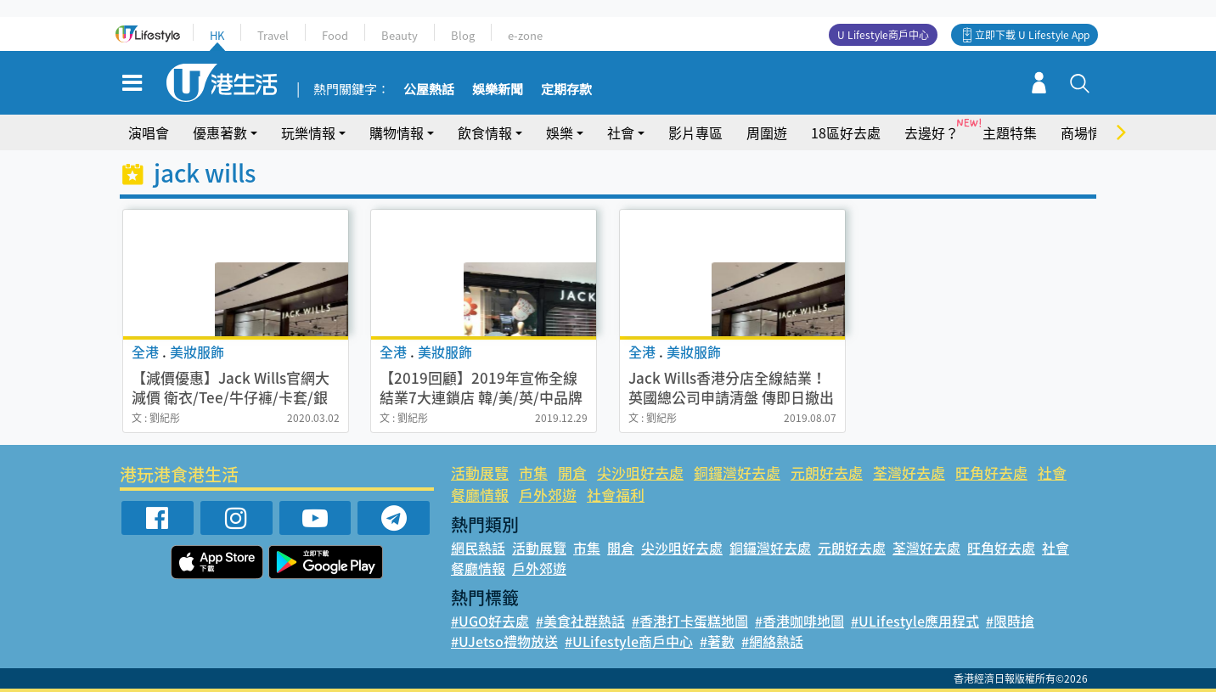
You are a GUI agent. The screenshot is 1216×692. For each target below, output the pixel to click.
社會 (620, 132)
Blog (463, 35)
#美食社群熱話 (580, 620)
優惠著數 (220, 132)
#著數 (717, 641)
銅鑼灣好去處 (737, 472)
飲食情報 (485, 132)
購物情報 (396, 132)
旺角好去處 (991, 472)
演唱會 (148, 132)
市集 (533, 472)
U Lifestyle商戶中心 (883, 34)
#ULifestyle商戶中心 (629, 641)
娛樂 (559, 132)
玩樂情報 (308, 132)
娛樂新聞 (497, 90)
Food (335, 35)
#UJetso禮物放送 (504, 641)
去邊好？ (931, 132)
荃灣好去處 (909, 472)
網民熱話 (478, 547)
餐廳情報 (480, 494)
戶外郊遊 (548, 494)
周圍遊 (766, 132)
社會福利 (616, 494)
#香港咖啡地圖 (799, 620)
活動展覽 (480, 472)
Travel (273, 35)
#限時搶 (1010, 620)
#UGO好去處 (490, 620)
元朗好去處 (827, 472)
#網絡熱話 (772, 641)
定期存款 (566, 90)
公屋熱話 (428, 90)
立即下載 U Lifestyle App (1032, 34)
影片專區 (695, 132)
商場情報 (1088, 132)
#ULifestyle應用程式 (915, 620)
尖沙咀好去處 (640, 472)
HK (217, 35)
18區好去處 (846, 132)
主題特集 (1009, 132)
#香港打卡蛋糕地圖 (690, 620)
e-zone (525, 35)
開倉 (572, 472)
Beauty (399, 35)
